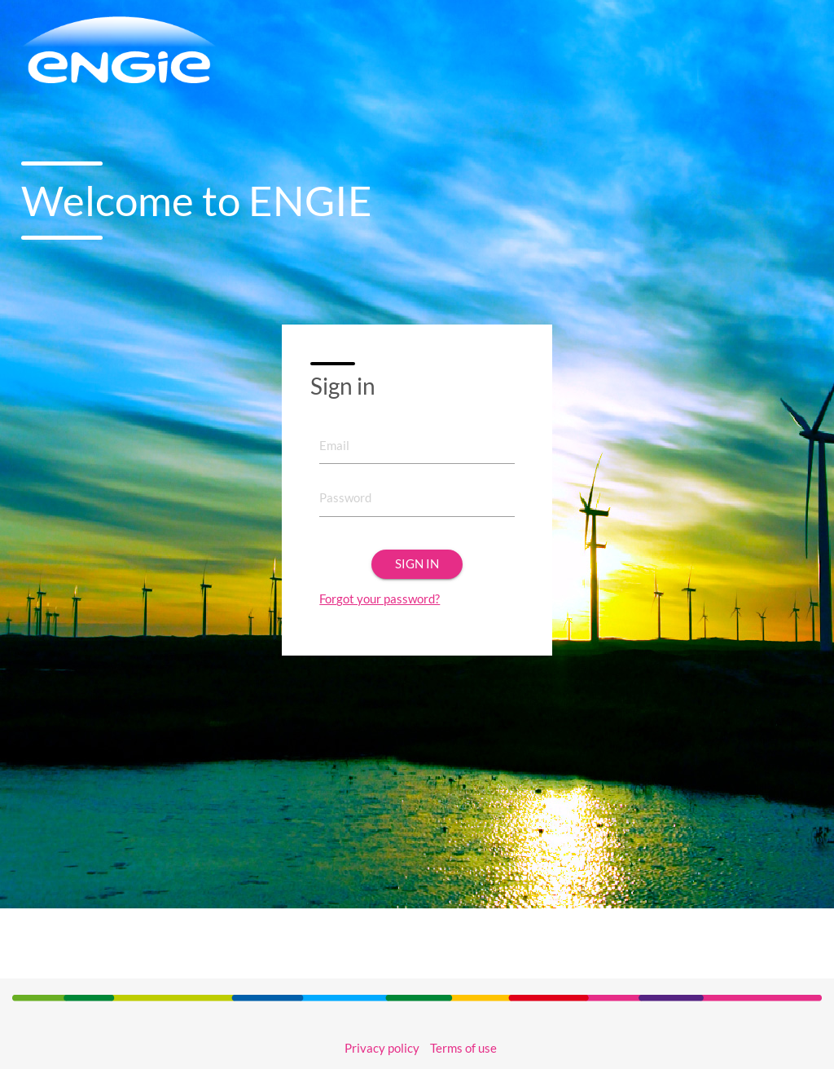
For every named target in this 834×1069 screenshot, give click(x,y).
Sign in (417, 564)
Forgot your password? (379, 599)
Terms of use (463, 1048)
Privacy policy (382, 1048)
